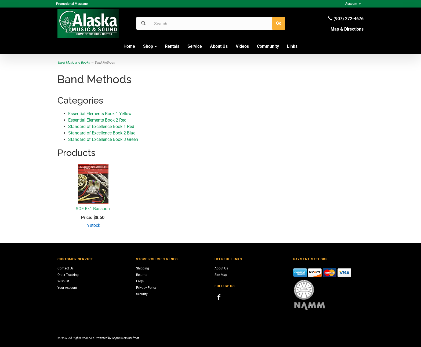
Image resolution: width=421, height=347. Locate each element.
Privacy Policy (146, 288)
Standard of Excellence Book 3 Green (103, 139)
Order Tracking (68, 275)
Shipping (142, 268)
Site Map (221, 275)
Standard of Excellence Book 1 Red (101, 126)
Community (268, 46)
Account (353, 4)
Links (292, 46)
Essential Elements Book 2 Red (97, 120)
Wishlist (63, 281)
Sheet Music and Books (73, 62)
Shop (150, 46)
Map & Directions (347, 29)
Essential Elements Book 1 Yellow (100, 113)
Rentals (172, 46)
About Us (219, 46)
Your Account (67, 288)
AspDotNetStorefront (125, 338)
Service (194, 46)
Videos (242, 46)
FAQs (140, 281)
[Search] (180, 23)
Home (129, 46)
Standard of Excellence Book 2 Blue (101, 133)
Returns (141, 275)
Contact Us (65, 268)
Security (142, 294)
